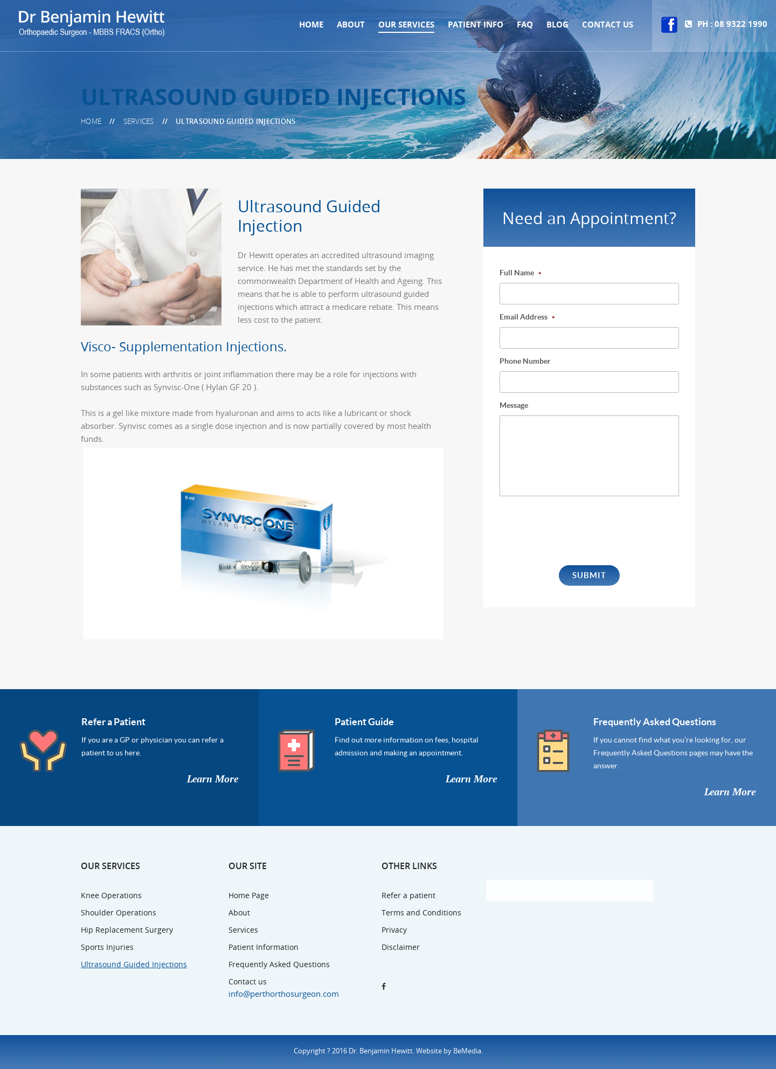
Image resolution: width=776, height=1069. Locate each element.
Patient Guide (364, 721)
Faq (525, 24)
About (351, 24)
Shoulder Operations (118, 912)
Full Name (521, 272)
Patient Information (263, 947)
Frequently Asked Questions (654, 721)
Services (243, 930)
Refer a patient (408, 895)
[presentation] (581, 530)
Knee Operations (111, 895)
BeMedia (467, 1051)
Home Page (248, 895)
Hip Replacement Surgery (127, 930)
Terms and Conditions (421, 912)
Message (514, 405)
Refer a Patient (113, 721)
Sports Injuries (107, 947)
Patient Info (475, 24)
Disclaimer (401, 947)
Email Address (527, 317)
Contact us (607, 24)
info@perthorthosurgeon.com (283, 993)
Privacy (394, 930)
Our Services (406, 24)
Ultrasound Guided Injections (134, 964)
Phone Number (525, 361)
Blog (557, 24)
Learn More (212, 779)
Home (311, 24)
